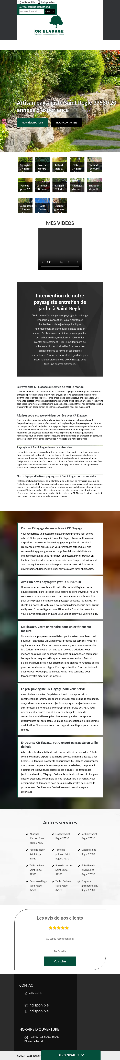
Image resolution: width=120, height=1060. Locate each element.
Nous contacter (66, 122)
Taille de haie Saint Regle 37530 (37, 870)
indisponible (27, 2)
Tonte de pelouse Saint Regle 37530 (63, 854)
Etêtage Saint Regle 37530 (88, 852)
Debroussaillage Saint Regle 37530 (38, 886)
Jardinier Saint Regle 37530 (89, 836)
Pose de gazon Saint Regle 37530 (37, 854)
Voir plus (60, 961)
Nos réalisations (32, 122)
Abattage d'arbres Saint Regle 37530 (37, 838)
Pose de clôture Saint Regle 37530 (64, 870)
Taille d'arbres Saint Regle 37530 (63, 886)
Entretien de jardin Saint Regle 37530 (88, 870)
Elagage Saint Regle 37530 (63, 836)
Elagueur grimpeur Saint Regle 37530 (89, 886)
